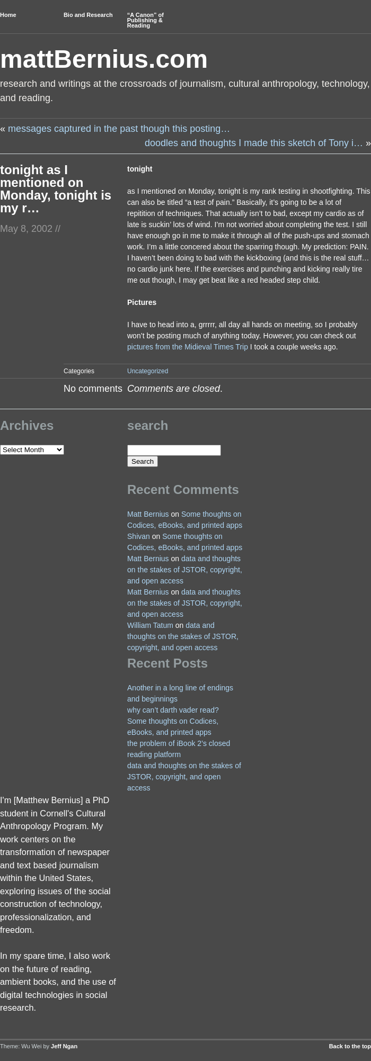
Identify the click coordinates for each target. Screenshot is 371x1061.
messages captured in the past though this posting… (119, 128)
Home (8, 15)
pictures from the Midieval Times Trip (187, 347)
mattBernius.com (104, 59)
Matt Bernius (148, 514)
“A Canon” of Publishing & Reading (145, 20)
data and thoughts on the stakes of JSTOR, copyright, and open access (184, 569)
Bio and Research (88, 15)
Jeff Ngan (64, 1046)
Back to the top (350, 1046)
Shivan (138, 536)
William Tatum (150, 625)
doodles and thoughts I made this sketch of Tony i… (254, 143)
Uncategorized (147, 371)
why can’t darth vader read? (173, 710)
